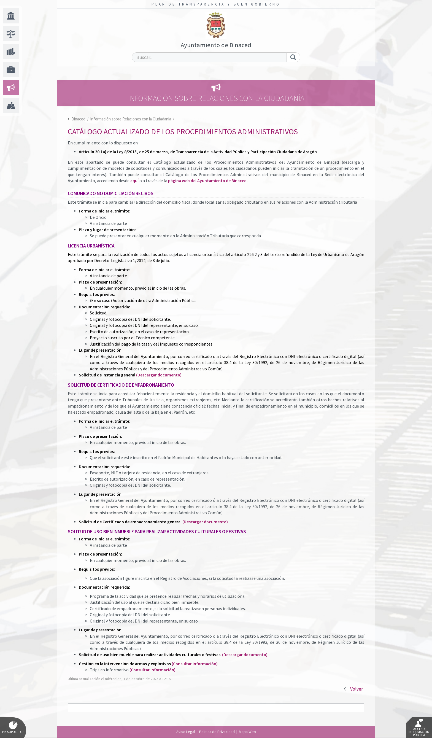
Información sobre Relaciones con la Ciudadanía (131, 119)
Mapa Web (247, 731)
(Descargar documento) (159, 375)
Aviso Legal (185, 731)
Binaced (78, 119)
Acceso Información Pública (419, 728)
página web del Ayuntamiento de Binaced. (208, 180)
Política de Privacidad (217, 731)
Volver (356, 689)
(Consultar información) (195, 663)
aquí (134, 180)
